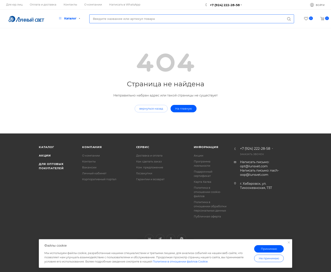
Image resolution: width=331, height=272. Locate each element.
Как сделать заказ (149, 161)
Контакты (89, 161)
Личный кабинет (94, 173)
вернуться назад (151, 108)
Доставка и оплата (149, 155)
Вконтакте (149, 238)
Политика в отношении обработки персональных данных (210, 206)
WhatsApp (181, 238)
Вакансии (89, 167)
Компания (92, 147)
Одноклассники (170, 238)
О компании (91, 155)
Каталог (46, 147)
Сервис (142, 147)
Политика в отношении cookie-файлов (207, 192)
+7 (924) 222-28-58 (224, 5)
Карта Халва (202, 181)
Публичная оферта (207, 216)
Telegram (160, 238)
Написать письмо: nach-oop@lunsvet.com (259, 172)
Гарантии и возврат (150, 179)
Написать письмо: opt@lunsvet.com (254, 164)
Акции (45, 155)
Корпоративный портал (99, 179)
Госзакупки (144, 173)
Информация (206, 147)
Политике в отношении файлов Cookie (180, 261)
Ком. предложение (149, 167)
